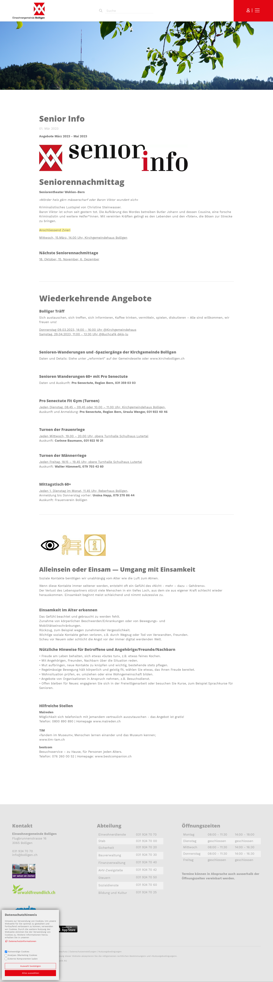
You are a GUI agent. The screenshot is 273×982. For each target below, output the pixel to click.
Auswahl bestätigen (30, 966)
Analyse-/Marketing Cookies (22, 955)
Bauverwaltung (109, 855)
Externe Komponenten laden (23, 959)
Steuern (104, 878)
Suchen (101, 11)
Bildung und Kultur (112, 893)
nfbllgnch (25, 855)
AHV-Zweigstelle (110, 870)
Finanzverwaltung (111, 863)
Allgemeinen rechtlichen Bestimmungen (124, 956)
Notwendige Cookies (18, 951)
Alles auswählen (30, 973)
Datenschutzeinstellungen (82, 951)
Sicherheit (106, 848)
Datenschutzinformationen (22, 941)
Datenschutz (60, 951)
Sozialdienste (108, 885)
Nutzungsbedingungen (109, 951)
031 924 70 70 (22, 851)
